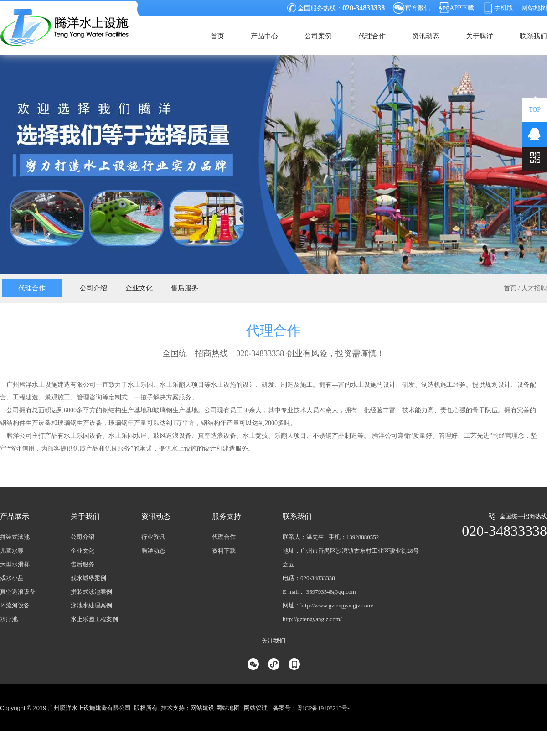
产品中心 (264, 36)
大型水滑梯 (15, 564)
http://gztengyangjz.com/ (312, 619)
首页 (217, 36)
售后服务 (184, 288)
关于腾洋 (479, 36)
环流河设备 (15, 605)
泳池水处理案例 (91, 605)
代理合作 (372, 36)
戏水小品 (12, 578)
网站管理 (256, 708)
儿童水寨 (12, 550)
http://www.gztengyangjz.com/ (336, 605)
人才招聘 (534, 288)
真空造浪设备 (18, 591)
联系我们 (533, 36)
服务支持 (226, 516)
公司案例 (318, 36)
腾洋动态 (153, 550)
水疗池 (9, 619)
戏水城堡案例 (88, 578)
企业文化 (139, 288)
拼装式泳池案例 (91, 591)
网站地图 (534, 8)
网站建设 (202, 708)
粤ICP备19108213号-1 (324, 708)
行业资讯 (153, 537)
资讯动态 (425, 36)
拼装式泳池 (15, 537)
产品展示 (14, 516)
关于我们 (85, 516)
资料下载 (224, 550)
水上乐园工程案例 (94, 619)
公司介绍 (93, 288)
